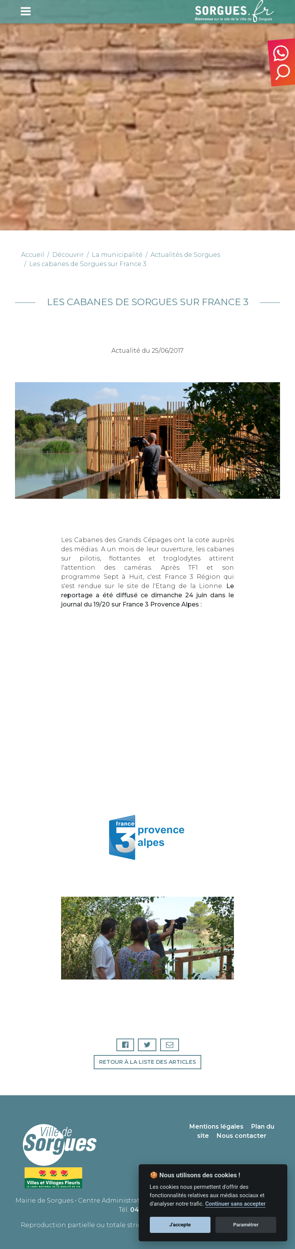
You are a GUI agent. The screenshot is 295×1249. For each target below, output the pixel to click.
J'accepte (180, 1225)
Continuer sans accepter (235, 1204)
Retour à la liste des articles (147, 1061)
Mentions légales (216, 1126)
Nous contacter (242, 1135)
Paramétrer (246, 1225)
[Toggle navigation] (25, 11)
